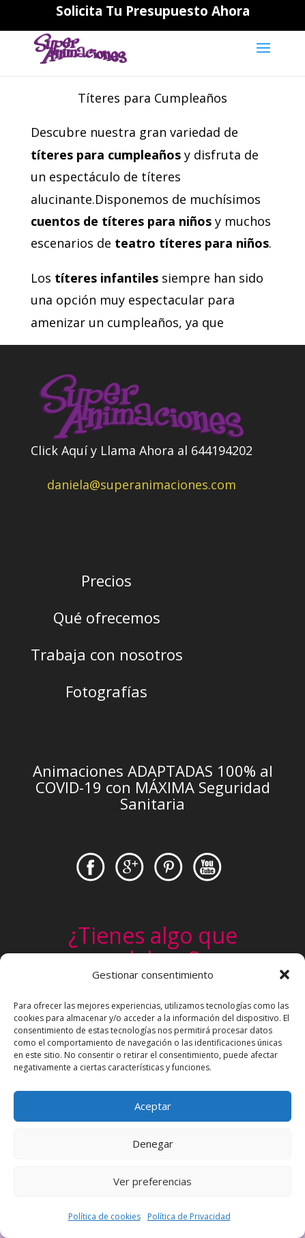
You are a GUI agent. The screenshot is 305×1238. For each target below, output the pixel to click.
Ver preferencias (152, 1181)
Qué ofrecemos (106, 617)
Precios (106, 580)
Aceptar (152, 1106)
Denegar (152, 1143)
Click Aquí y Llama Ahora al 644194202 (141, 450)
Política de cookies (104, 1216)
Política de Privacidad (189, 1216)
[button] (284, 974)
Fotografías (106, 691)
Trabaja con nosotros (107, 654)
